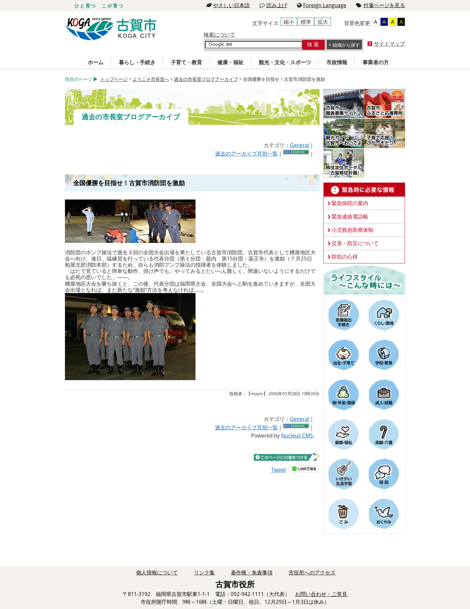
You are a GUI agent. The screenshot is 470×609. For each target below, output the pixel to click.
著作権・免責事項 (252, 572)
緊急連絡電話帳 (350, 216)
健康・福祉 (230, 62)
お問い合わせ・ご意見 (321, 594)
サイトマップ (389, 43)
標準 (306, 21)
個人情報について (157, 572)
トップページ (114, 79)
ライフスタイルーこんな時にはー (364, 279)
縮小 (289, 21)
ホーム (95, 62)
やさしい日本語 (228, 5)
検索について (219, 34)
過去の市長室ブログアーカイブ (206, 79)
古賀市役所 (111, 29)
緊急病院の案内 (350, 203)
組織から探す (346, 45)
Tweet (278, 469)
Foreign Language (321, 5)
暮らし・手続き (137, 62)
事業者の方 (376, 62)
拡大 (323, 21)
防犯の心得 (345, 256)
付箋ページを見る (380, 5)
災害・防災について (355, 243)
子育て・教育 (186, 62)
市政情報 (336, 62)
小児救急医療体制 (352, 229)
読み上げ (273, 5)
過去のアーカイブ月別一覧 (246, 153)
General (299, 145)
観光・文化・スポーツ (285, 62)
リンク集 (204, 572)
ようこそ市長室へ (151, 79)
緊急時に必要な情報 (364, 190)
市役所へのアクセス (312, 572)
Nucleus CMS (297, 435)
